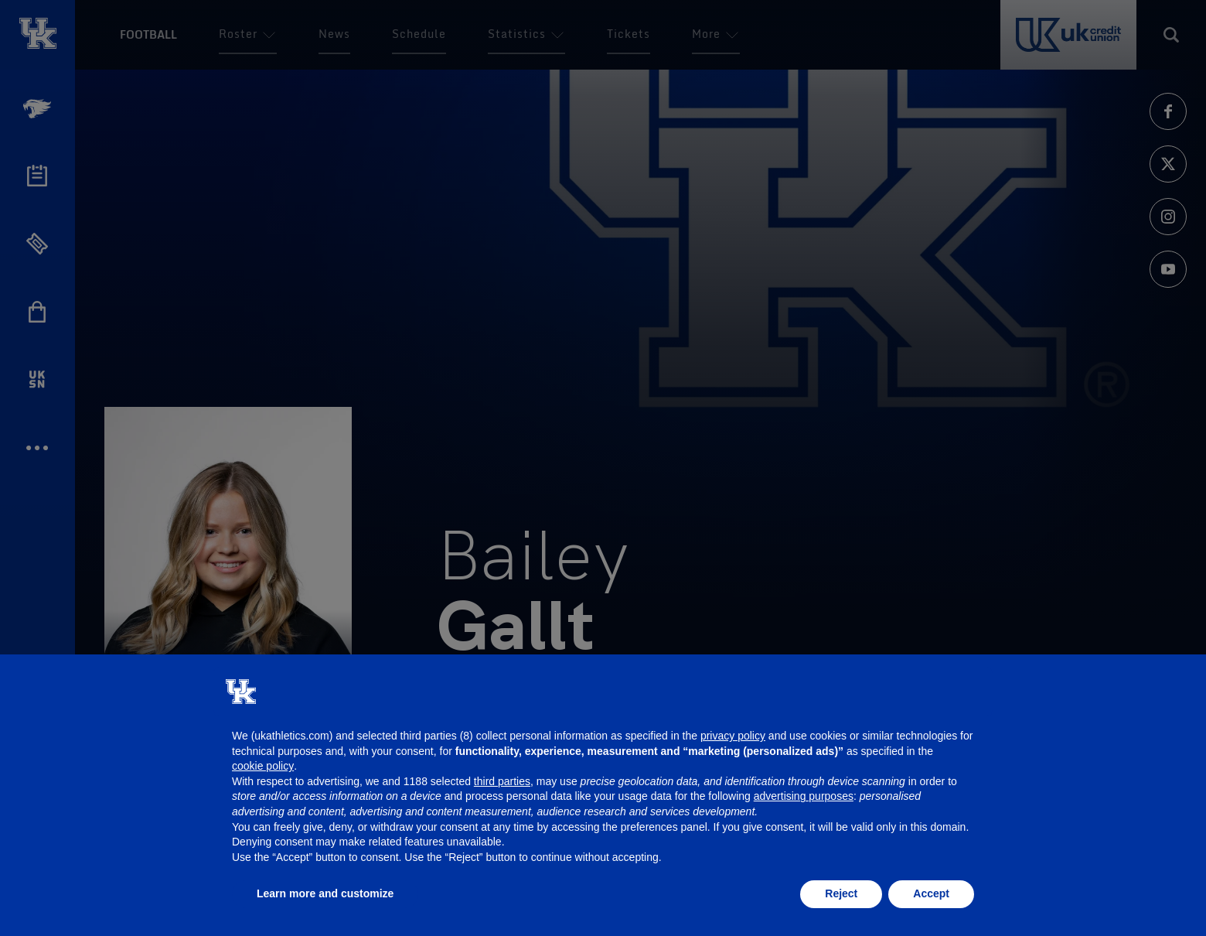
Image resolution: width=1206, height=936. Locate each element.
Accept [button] (931, 893)
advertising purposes (803, 796)
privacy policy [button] (732, 735)
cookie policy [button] (263, 766)
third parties (502, 781)
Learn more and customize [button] (325, 893)
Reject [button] (841, 893)
